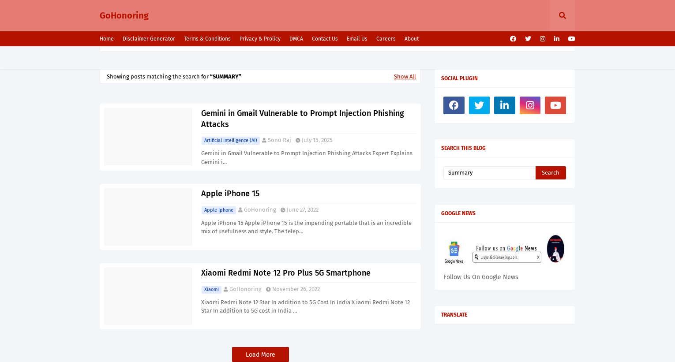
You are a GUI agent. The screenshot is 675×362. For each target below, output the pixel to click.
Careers (386, 39)
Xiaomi (211, 289)
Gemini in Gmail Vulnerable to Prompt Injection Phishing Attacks (302, 118)
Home (107, 39)
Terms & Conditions (207, 39)
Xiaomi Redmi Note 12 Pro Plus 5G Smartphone (286, 273)
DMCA (296, 39)
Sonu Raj (279, 140)
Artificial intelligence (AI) (230, 140)
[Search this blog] (489, 172)
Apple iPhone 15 (230, 193)
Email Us (357, 39)
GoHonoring (124, 15)
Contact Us (325, 39)
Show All (405, 76)
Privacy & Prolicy (260, 39)
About (412, 39)
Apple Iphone (218, 210)
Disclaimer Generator (149, 39)
